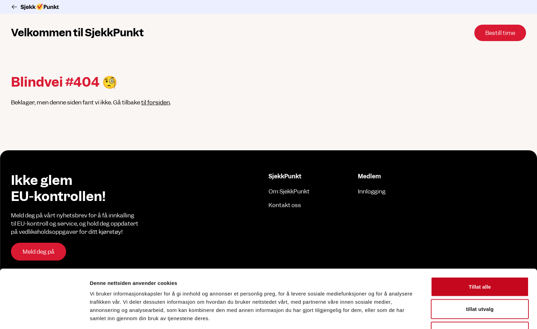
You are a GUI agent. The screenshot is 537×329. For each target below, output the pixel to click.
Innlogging (372, 191)
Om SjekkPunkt (289, 191)
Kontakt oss (284, 205)
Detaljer (364, 315)
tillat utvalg (480, 267)
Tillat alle (480, 245)
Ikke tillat (480, 289)
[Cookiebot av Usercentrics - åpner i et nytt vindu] (44, 316)
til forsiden (155, 102)
